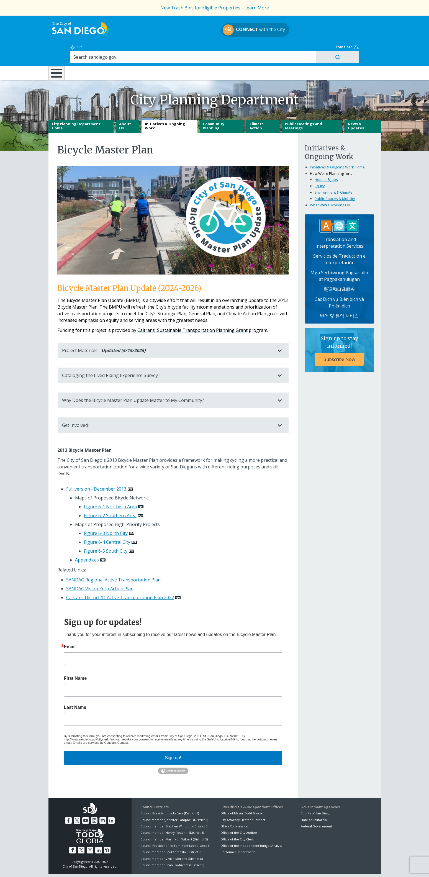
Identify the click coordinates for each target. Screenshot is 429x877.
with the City (213, 30)
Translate (369, 22)
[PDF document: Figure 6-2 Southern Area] (113, 496)
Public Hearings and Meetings (303, 107)
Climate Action (257, 107)
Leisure (94, 49)
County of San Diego (315, 794)
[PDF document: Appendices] (90, 541)
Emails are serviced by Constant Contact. (101, 723)
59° (304, 22)
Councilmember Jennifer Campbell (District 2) (174, 800)
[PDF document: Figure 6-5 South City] (109, 532)
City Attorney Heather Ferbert (242, 800)
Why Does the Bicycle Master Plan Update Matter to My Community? (167, 381)
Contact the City (278, 866)
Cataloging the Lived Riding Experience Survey (167, 356)
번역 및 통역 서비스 (339, 297)
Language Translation (238, 866)
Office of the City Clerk (237, 820)
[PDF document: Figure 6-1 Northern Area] (113, 487)
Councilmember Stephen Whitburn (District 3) (174, 807)
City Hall (353, 49)
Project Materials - (167, 331)
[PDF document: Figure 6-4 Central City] (110, 523)
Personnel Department (237, 833)
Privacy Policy (173, 866)
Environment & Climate (334, 173)
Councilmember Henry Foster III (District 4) (172, 813)
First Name (75, 659)
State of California (313, 800)
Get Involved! (167, 406)
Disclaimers (145, 866)
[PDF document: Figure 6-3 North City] (109, 514)
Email (70, 627)
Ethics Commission (234, 807)
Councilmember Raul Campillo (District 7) (170, 833)
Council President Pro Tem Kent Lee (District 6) (175, 826)
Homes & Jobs (326, 160)
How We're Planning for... (331, 154)
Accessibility (203, 866)
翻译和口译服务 (339, 270)
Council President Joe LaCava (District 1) (169, 794)
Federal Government (316, 807)
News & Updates (356, 107)
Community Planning (213, 107)
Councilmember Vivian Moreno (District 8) (171, 839)
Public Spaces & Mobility (335, 179)
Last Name (75, 688)
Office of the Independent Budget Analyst (251, 826)
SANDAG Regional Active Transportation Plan (113, 561)
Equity (320, 166)
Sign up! (173, 738)
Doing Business (195, 49)
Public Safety (299, 49)
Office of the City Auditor (238, 813)
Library (245, 49)
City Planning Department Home (76, 107)
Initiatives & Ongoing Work (165, 107)
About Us (125, 107)
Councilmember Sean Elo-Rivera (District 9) (172, 846)
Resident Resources (145, 49)
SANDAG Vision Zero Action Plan (99, 569)
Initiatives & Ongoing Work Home (337, 147)
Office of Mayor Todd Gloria (241, 794)
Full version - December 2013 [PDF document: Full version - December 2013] (96, 470)
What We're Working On (330, 185)
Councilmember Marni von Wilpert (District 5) (174, 820)
